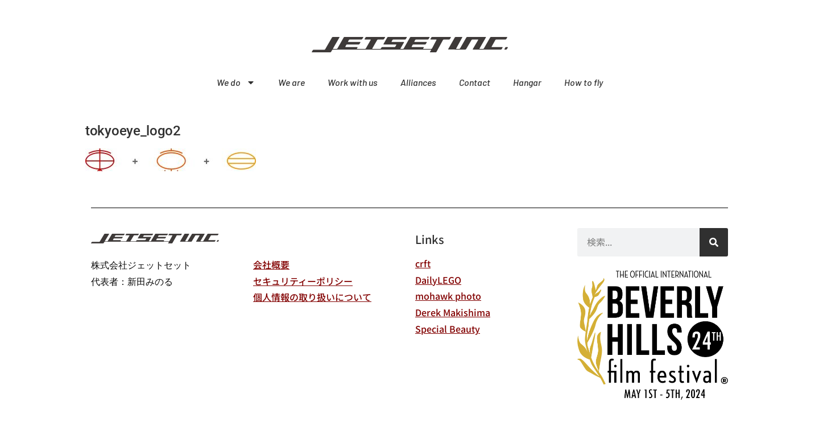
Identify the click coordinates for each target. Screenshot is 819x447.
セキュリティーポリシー (303, 281)
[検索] (714, 242)
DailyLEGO (438, 280)
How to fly (583, 82)
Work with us (353, 82)
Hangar (527, 82)
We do (236, 82)
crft (423, 263)
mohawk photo (448, 296)
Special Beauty (447, 329)
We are (291, 82)
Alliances (418, 82)
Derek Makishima (452, 312)
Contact (474, 82)
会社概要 (271, 264)
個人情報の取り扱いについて (312, 297)
